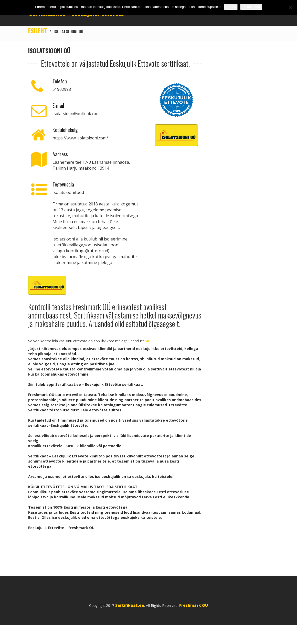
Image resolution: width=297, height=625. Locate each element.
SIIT (148, 341)
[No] (290, 7)
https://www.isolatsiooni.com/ (80, 138)
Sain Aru (231, 7)
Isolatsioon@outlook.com (76, 114)
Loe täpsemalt (251, 7)
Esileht (37, 30)
